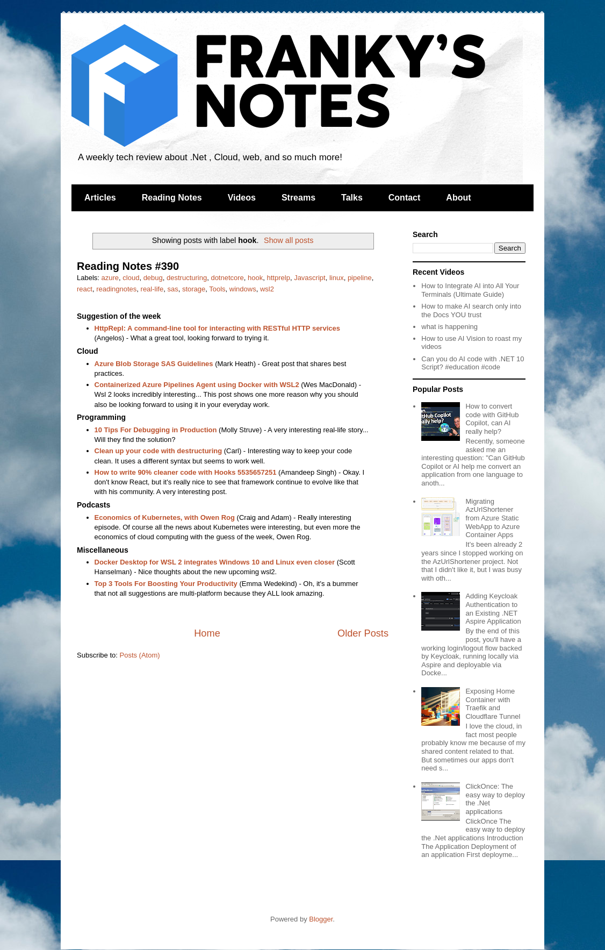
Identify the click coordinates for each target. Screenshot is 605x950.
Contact (404, 197)
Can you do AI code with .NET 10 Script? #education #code (472, 363)
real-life (152, 289)
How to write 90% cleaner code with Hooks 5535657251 (186, 472)
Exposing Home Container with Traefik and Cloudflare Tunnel (492, 703)
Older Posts (362, 633)
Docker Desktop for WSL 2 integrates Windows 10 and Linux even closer (215, 562)
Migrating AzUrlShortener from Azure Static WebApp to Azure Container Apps (492, 518)
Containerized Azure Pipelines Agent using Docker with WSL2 (197, 385)
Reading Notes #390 (128, 266)
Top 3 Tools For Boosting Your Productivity (166, 584)
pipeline (360, 278)
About (458, 197)
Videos (242, 197)
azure (110, 278)
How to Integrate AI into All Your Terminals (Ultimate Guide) (470, 290)
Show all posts (288, 240)
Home (207, 633)
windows (242, 289)
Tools (217, 289)
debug (153, 278)
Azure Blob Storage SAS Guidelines (154, 364)
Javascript (310, 278)
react (84, 289)
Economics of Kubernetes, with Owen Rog (165, 517)
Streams (298, 197)
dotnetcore (227, 278)
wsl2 (267, 289)
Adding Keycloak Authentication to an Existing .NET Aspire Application (493, 608)
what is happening (449, 327)
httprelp (278, 278)
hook (255, 278)
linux (336, 278)
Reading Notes (172, 197)
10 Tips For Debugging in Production (156, 430)
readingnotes (116, 289)
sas (172, 289)
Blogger (321, 919)
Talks (352, 197)
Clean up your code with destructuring (158, 451)
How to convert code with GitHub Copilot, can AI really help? (491, 418)
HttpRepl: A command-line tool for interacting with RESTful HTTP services (217, 328)
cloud (131, 278)
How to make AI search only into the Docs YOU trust (471, 310)
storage (193, 289)
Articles (100, 197)
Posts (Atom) (140, 655)
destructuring (187, 278)
